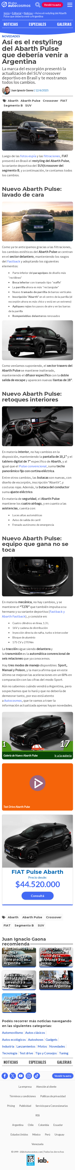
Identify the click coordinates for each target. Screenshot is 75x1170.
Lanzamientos (25, 1046)
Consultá (37, 896)
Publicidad (25, 1105)
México (36, 1134)
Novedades (11, 36)
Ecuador (58, 1125)
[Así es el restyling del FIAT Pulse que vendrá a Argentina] (19, 980)
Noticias (28, 13)
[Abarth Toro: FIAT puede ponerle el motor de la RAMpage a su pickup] (56, 957)
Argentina (17, 1125)
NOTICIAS (11, 24)
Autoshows (35, 1039)
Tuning (63, 1053)
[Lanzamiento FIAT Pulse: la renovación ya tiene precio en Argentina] (19, 957)
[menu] (69, 4)
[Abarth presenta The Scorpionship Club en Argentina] (56, 980)
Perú (47, 1134)
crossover (50, 101)
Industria (8, 1046)
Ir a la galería (63, 755)
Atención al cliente (46, 1086)
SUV (28, 105)
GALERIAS (64, 24)
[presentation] (37, 732)
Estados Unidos (19, 1134)
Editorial (16, 13)
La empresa (25, 1086)
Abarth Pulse (30, 101)
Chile (31, 1125)
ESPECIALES (37, 24)
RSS (38, 1115)
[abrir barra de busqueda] (37, 4)
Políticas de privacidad (53, 1096)
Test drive (26, 1053)
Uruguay (59, 1134)
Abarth (13, 101)
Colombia (43, 1125)
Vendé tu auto (52, 4)
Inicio (7, 13)
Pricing (11, 1105)
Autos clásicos (35, 1032)
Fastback (14, 261)
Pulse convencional (33, 466)
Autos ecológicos (14, 1039)
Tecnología (9, 1053)
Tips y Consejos (46, 1053)
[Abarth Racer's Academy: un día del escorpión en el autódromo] (19, 1003)
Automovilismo (12, 1032)
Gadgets (51, 1039)
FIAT (63, 101)
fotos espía (28, 156)
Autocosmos (13, 700)
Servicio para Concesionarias (52, 1105)
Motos (42, 1046)
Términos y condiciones (22, 1096)
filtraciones (52, 156)
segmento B (13, 105)
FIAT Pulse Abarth (37, 872)
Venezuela (37, 1144)
